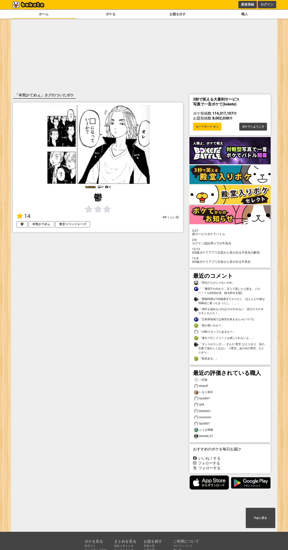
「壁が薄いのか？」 (209, 325)
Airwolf (201, 386)
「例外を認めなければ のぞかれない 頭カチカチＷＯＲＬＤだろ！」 (229, 311)
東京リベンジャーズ (72, 224)
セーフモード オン (207, 126)
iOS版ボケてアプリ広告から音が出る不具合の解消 (230, 250)
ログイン (267, 4)
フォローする (206, 463)
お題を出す (178, 14)
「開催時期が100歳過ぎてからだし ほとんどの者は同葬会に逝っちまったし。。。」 (229, 301)
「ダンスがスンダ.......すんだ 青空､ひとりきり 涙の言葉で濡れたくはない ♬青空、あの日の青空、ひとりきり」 (229, 348)
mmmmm (202, 417)
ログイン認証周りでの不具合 (230, 241)
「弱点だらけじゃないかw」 (214, 283)
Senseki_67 (203, 436)
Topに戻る (260, 518)
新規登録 (247, 4)
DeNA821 (202, 411)
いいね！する (207, 458)
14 (23, 216)
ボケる (110, 14)
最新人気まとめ (123, 545)
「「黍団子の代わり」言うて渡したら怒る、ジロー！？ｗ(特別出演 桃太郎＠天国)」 (227, 291)
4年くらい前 (170, 217)
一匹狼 (200, 380)
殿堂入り (90, 545)
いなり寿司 (203, 392)
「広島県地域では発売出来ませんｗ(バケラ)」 (225, 319)
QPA (199, 405)
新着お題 (149, 545)
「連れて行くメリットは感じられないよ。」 (224, 338)
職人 (244, 14)
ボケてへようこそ (253, 126)
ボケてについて (183, 545)
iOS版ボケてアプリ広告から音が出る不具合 (230, 260)
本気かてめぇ (41, 224)
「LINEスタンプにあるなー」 (214, 332)
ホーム (44, 14)
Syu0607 (202, 398)
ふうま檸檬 (203, 430)
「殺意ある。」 (206, 358)
